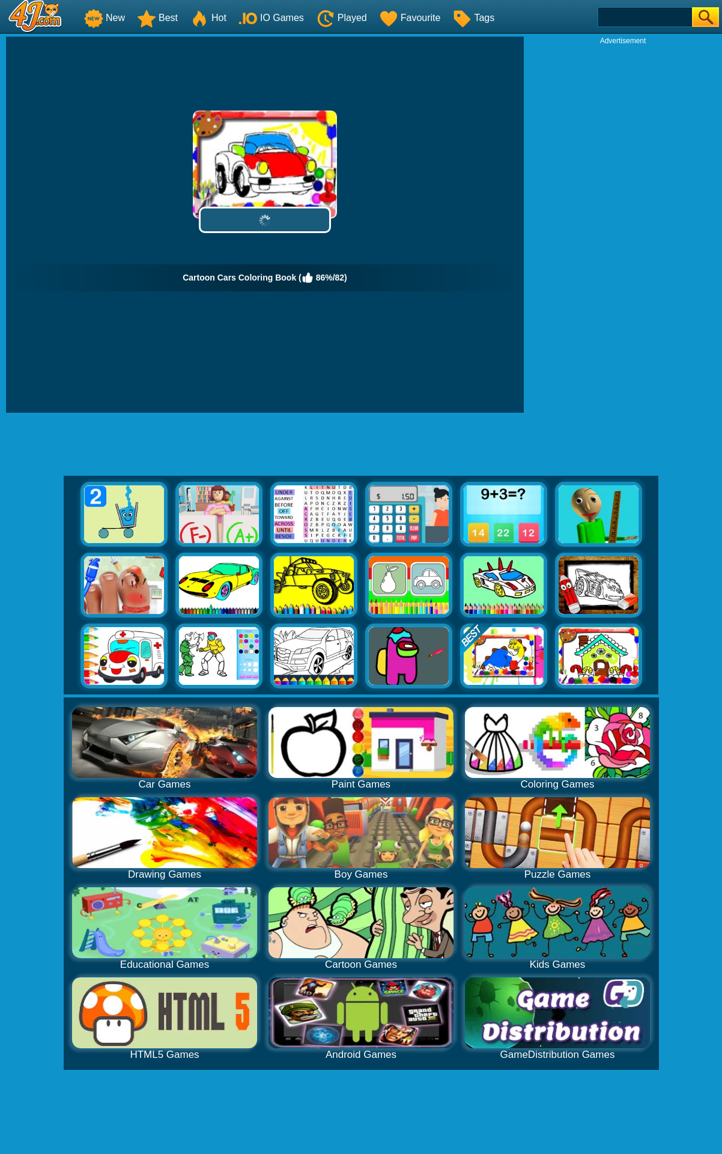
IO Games (271, 18)
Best (157, 18)
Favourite (410, 18)
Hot (208, 18)
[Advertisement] (623, 226)
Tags (473, 18)
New (104, 18)
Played (341, 18)
